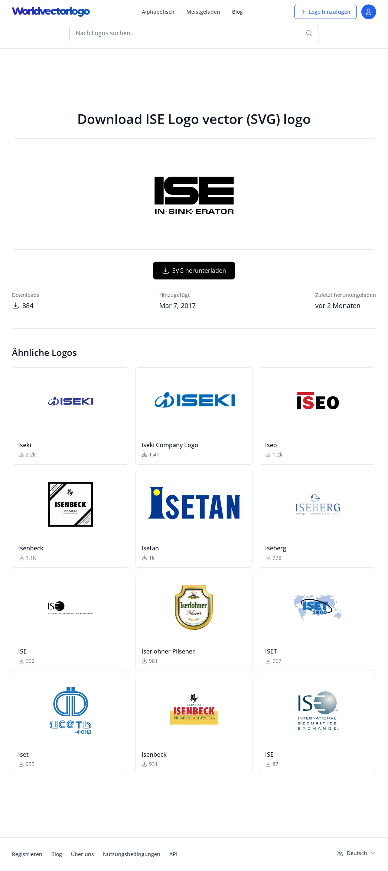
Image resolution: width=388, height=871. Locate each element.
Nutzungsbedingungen (131, 854)
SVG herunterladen (194, 270)
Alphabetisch (158, 11)
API (173, 854)
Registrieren (27, 854)
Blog (237, 11)
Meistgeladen (203, 11)
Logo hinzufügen (325, 11)
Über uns (82, 854)
